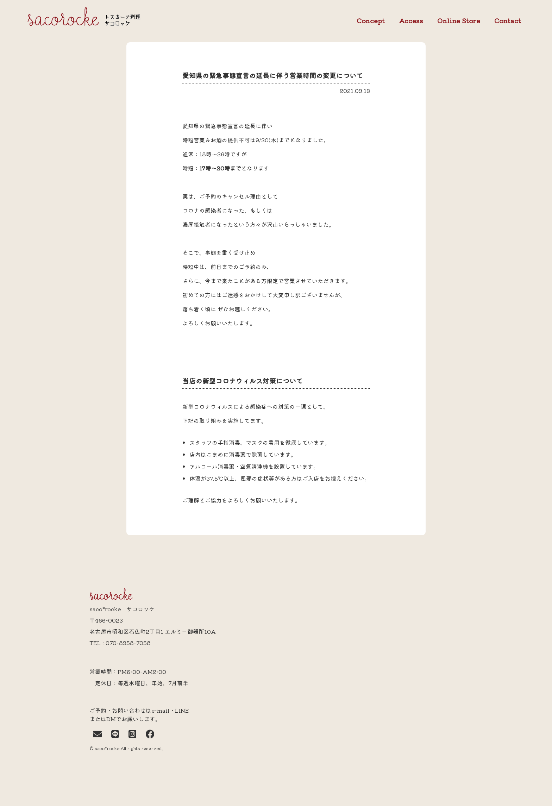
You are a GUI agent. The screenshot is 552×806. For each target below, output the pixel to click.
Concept (371, 21)
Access (411, 20)
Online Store (458, 21)
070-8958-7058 (128, 642)
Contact (507, 21)
